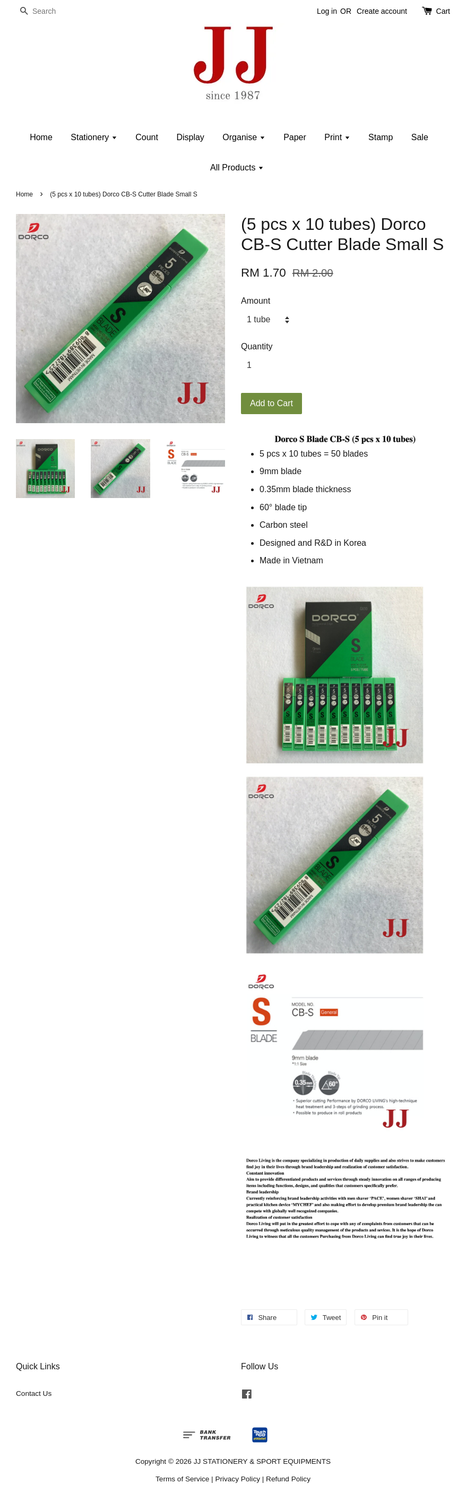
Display (190, 137)
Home (41, 137)
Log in (327, 11)
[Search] (48, 11)
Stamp (380, 137)
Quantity (257, 346)
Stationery (94, 137)
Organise (243, 137)
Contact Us (33, 1393)
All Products (237, 167)
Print (337, 137)
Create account (382, 11)
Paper (294, 137)
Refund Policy (288, 1479)
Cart (443, 11)
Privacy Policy (237, 1479)
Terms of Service (182, 1479)
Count (146, 137)
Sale (419, 137)
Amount (255, 300)
